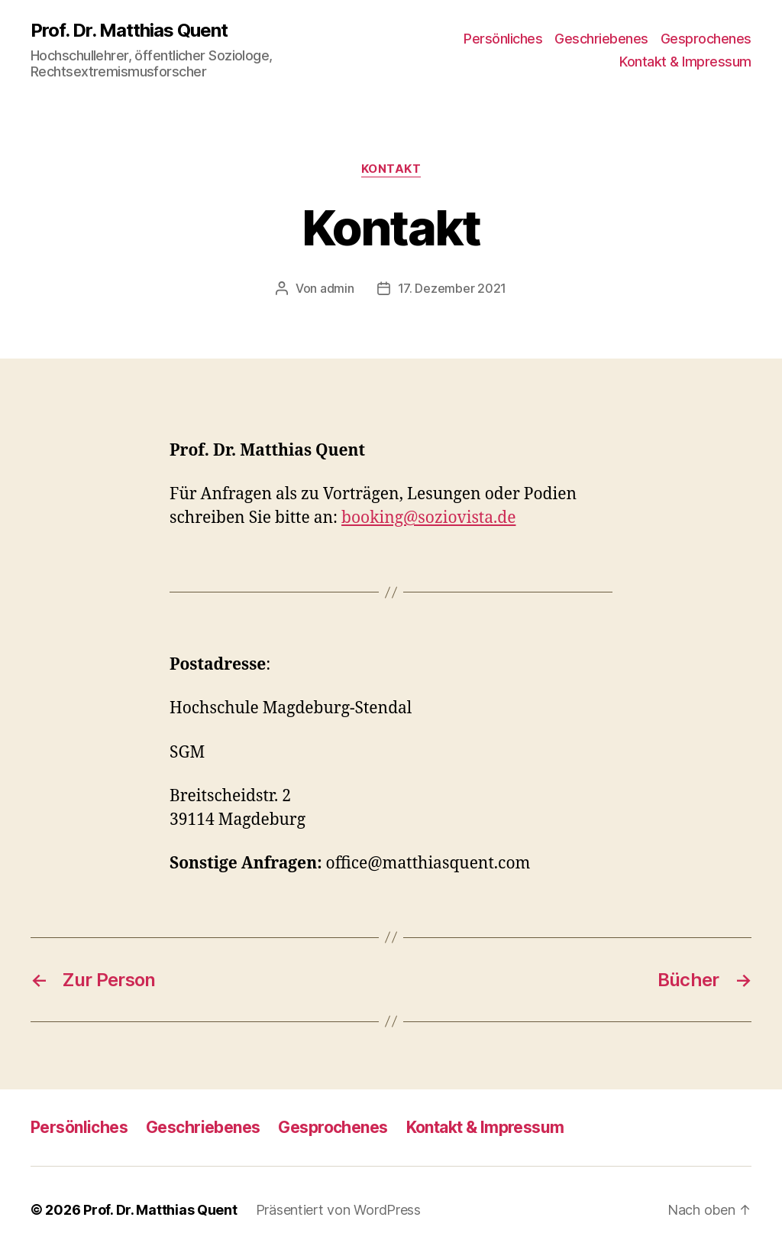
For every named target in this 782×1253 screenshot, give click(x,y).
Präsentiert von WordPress (338, 1210)
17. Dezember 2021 (452, 288)
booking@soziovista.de (428, 518)
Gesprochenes (706, 39)
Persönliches (503, 39)
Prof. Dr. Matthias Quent (129, 30)
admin (337, 288)
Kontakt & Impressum (685, 62)
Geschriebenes (601, 39)
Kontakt (391, 169)
